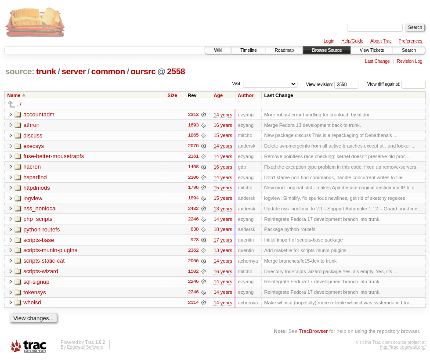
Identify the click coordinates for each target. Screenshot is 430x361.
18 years (222, 230)
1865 (193, 135)
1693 (193, 125)
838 (195, 230)
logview (32, 198)
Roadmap (284, 50)
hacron (32, 167)
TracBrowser (313, 333)
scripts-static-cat (44, 262)
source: (19, 71)
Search (409, 50)
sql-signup (36, 283)
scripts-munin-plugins (50, 251)
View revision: (319, 84)
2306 (193, 177)
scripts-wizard (40, 272)
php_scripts (37, 220)
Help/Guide (352, 41)
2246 (193, 220)
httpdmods (36, 188)
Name (14, 95)
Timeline (248, 50)
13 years (222, 209)
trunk (46, 71)
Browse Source (327, 50)
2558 (176, 71)
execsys (33, 146)
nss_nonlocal (40, 209)
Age (218, 95)
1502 (193, 272)
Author (245, 95)
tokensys (34, 293)
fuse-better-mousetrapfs (53, 156)
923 (195, 241)
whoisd (32, 304)
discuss (32, 135)
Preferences (411, 41)
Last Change (377, 61)
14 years (222, 114)
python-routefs (41, 230)
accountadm (38, 114)
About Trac (380, 41)
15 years (222, 135)
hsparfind (35, 177)
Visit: (237, 83)
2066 (193, 262)
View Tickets (372, 50)
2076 (193, 146)
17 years (222, 241)
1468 (193, 167)
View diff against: (396, 84)
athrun (31, 125)
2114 (193, 304)
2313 (193, 114)
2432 (193, 209)
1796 (193, 188)
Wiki (218, 50)
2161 (193, 156)
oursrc (142, 71)
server (73, 71)
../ (19, 104)
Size (172, 95)
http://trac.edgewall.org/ (403, 349)
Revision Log (410, 61)
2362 (193, 251)
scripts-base (38, 241)
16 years (222, 125)
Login (329, 41)
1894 (193, 198)
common (108, 71)
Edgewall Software (85, 349)
